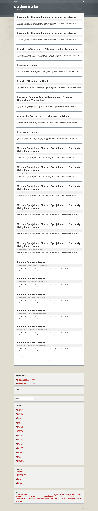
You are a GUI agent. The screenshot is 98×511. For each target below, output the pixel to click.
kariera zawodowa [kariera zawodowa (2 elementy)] (57, 496)
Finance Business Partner (31, 262)
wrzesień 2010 (20, 451)
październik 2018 (20, 428)
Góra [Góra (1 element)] (37, 496)
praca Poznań (20, 479)
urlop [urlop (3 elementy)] (21, 499)
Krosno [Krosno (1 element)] (76, 496)
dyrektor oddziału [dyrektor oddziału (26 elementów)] (75, 495)
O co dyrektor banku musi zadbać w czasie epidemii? (27, 378)
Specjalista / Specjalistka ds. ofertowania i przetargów (47, 17)
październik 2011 (20, 445)
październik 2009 (20, 461)
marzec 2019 (19, 422)
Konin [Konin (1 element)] (66, 496)
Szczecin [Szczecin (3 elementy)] (18, 499)
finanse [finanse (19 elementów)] (33, 496)
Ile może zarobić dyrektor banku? (23, 380)
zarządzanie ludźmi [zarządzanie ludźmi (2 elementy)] (76, 499)
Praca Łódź (19, 486)
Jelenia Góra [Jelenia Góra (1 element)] (40, 496)
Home (15, 1)
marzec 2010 (19, 456)
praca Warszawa (20, 482)
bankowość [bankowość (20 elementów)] (31, 495)
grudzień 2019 (20, 414)
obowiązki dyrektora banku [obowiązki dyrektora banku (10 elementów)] (27, 498)
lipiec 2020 (19, 408)
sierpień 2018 (20, 431)
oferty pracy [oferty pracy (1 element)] (46, 498)
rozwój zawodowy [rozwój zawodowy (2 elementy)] (76, 498)
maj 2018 (19, 434)
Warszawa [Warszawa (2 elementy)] (25, 499)
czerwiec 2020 (20, 409)
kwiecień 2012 (20, 442)
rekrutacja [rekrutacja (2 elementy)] (68, 498)
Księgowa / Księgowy (29, 65)
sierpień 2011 (20, 447)
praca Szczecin (20, 480)
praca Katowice (20, 478)
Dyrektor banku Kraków (21, 474)
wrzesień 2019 (20, 418)
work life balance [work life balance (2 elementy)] (30, 499)
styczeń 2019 (20, 425)
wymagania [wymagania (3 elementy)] (46, 499)
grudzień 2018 (20, 426)
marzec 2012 (19, 443)
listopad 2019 (20, 415)
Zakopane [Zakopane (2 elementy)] (61, 499)
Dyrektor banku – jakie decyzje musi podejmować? (27, 383)
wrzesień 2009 (20, 462)
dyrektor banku (20, 471)
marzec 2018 (19, 436)
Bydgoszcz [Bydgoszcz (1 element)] (41, 495)
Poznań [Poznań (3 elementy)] (50, 498)
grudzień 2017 (20, 439)
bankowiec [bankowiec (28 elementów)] (22, 495)
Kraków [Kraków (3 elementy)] (73, 496)
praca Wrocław (20, 483)
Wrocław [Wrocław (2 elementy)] (36, 499)
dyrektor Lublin (20, 475)
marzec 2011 (19, 448)
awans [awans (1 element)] (17, 495)
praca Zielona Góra (21, 484)
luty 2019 (19, 423)
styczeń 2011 (20, 449)
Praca (18, 392)
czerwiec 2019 (20, 419)
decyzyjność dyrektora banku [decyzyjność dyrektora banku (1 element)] (49, 495)
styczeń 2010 (20, 459)
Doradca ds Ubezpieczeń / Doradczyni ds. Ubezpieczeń (47, 49)
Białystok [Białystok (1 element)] (37, 495)
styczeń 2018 (20, 438)
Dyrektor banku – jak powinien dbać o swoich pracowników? (29, 382)
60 (20, 356)
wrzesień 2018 (20, 430)
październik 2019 (20, 417)
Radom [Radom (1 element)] (64, 498)
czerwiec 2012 (20, 440)
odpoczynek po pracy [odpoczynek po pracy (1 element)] (40, 498)
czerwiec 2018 (20, 432)
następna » (23, 356)
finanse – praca (20, 476)
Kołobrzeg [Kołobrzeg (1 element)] (69, 496)
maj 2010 (19, 453)
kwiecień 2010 (20, 455)
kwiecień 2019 (20, 421)
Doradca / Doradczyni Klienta (33, 81)
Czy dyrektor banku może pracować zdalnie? (26, 379)
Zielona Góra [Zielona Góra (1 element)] (18, 501)
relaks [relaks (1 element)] (71, 498)
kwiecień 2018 (20, 435)
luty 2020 (19, 411)
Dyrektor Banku (26, 6)
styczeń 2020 (20, 413)
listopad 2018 (20, 427)
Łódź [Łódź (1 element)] (21, 501)
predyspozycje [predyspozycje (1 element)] (60, 498)
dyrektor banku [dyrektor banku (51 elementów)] (61, 495)
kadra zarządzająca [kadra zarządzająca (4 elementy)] (48, 496)
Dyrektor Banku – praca (22, 472)
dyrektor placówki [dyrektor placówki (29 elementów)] (23, 496)
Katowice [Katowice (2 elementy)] (63, 496)
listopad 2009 (20, 460)
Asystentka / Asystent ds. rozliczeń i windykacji (43, 116)
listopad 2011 (20, 444)
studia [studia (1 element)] (81, 498)
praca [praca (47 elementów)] (55, 498)
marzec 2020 (19, 410)
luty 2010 (19, 457)
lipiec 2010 (19, 452)
